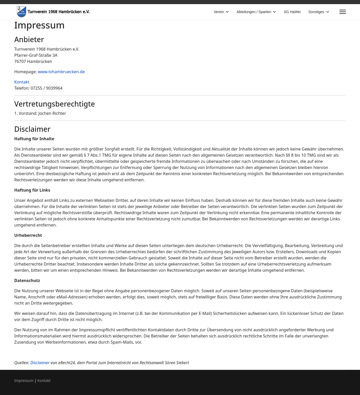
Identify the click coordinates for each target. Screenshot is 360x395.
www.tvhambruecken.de (61, 71)
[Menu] (342, 12)
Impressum (24, 380)
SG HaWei (292, 12)
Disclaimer (40, 362)
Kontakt (22, 82)
